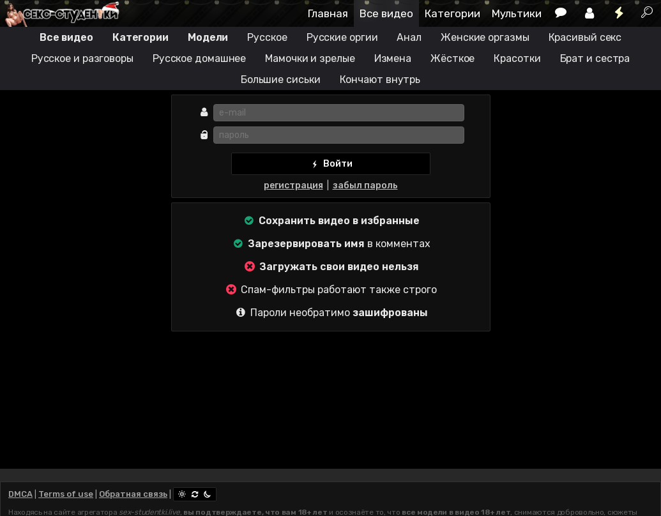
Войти (330, 164)
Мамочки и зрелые (309, 58)
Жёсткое (452, 58)
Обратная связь (133, 494)
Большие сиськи (281, 79)
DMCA (20, 494)
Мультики (517, 13)
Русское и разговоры (82, 58)
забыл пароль (365, 185)
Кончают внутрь (380, 79)
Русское (267, 37)
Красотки (517, 58)
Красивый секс (585, 37)
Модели (208, 37)
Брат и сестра (595, 58)
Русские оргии (342, 37)
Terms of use (65, 494)
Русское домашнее (199, 58)
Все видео (386, 13)
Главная (328, 13)
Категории (452, 13)
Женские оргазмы (485, 37)
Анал (409, 37)
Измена (392, 58)
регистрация (293, 185)
